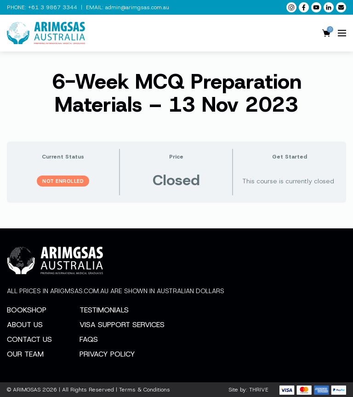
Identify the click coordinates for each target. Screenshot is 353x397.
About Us (25, 324)
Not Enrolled (63, 181)
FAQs (89, 339)
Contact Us (29, 339)
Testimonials (104, 310)
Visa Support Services (122, 324)
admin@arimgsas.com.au (137, 7)
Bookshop (26, 310)
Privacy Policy (107, 354)
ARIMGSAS (26, 389)
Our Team (25, 354)
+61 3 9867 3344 (52, 7)
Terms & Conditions (144, 389)
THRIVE (258, 389)
